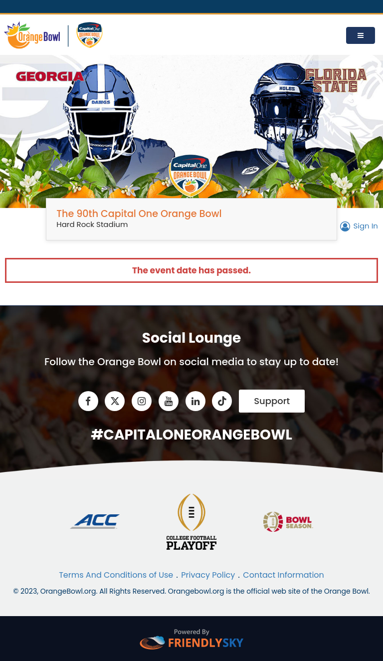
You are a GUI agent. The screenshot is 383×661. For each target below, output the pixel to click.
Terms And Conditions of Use (116, 575)
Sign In (357, 225)
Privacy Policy (208, 575)
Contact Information (283, 575)
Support (272, 401)
